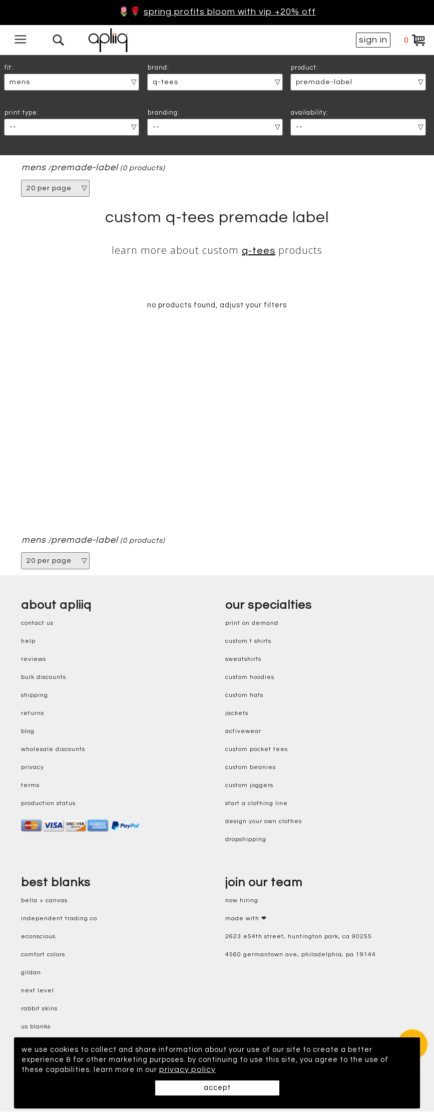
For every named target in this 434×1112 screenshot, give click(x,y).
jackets (236, 714)
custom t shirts (248, 642)
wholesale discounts (53, 750)
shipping (34, 696)
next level (37, 991)
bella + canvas (44, 901)
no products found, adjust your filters (217, 306)
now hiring (241, 901)
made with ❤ (246, 919)
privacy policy (228, 1070)
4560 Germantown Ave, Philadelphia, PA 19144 (300, 955)
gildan (31, 973)
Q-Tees (258, 251)
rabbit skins (39, 1009)
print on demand (251, 624)
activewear (243, 732)
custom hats (244, 696)
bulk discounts (43, 678)
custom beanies (250, 768)
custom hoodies (249, 678)
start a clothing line (256, 804)
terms (30, 786)
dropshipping (245, 840)
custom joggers (249, 786)
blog (28, 732)
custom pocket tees (256, 750)
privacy (32, 768)
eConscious (38, 937)
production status (48, 804)
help (28, 642)
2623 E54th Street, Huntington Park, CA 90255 (298, 937)
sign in (373, 40)
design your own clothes (263, 822)
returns (32, 714)
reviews (33, 660)
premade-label (85, 167)
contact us (37, 624)
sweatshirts (243, 660)
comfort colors (43, 955)
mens (34, 167)
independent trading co (59, 919)
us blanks (36, 1027)
